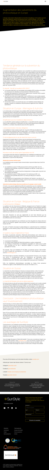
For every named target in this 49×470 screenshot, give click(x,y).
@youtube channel (11, 375)
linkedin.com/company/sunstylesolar (16, 372)
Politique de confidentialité (13, 465)
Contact (15, 434)
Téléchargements (17, 428)
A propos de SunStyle (18, 430)
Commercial (6, 430)
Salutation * (27, 405)
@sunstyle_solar (12, 365)
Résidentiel (6, 428)
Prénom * (37, 410)
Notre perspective (7, 434)
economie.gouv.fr (11, 252)
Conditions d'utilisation (10, 467)
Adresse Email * (28, 414)
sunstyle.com (35, 359)
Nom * (26, 410)
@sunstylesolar (12, 368)
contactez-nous (22, 340)
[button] (45, 1)
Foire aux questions (18, 432)
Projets (5, 432)
